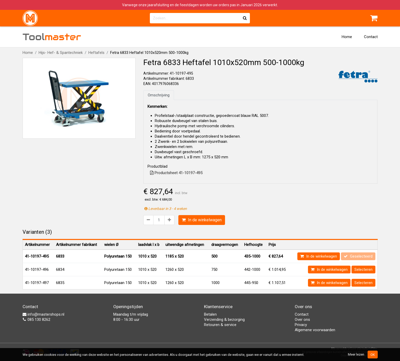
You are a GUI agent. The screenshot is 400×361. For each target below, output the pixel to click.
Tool (52, 37)
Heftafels (96, 52)
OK (372, 354)
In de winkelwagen (202, 219)
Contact (371, 36)
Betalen (210, 314)
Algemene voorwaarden (315, 330)
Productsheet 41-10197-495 (176, 173)
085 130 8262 (36, 319)
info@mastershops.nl (43, 314)
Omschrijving (159, 95)
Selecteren (363, 269)
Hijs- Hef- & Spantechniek (61, 52)
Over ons (302, 319)
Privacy (301, 324)
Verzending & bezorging (224, 319)
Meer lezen (356, 354)
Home (347, 36)
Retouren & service (220, 324)
